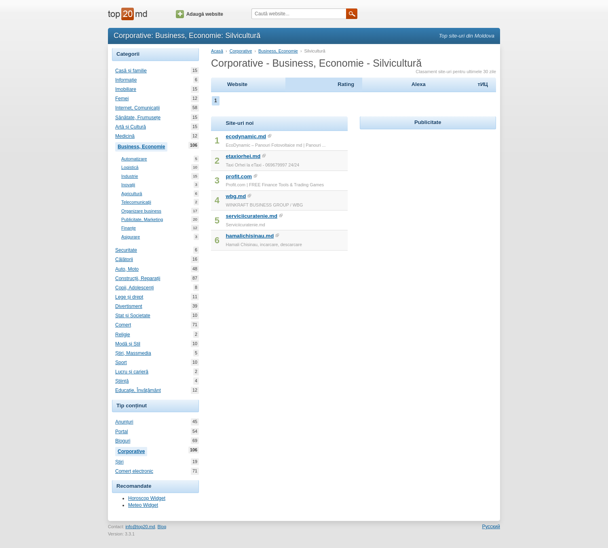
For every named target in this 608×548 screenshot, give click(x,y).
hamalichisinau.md (250, 236)
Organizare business (141, 211)
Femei (122, 98)
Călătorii (124, 259)
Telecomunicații (136, 202)
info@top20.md (140, 526)
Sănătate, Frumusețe (137, 117)
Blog (162, 526)
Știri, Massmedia (133, 353)
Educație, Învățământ (138, 390)
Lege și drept (129, 297)
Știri (119, 462)
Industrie (129, 176)
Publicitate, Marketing (142, 220)
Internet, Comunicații (137, 108)
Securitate (126, 250)
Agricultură (131, 194)
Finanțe (128, 228)
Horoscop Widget (146, 498)
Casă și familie (131, 70)
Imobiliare (125, 89)
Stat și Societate (132, 315)
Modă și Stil (127, 344)
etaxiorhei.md (243, 156)
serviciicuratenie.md (252, 216)
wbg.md (236, 196)
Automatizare (134, 159)
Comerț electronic (134, 471)
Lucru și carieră (131, 372)
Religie (122, 334)
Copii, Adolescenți (134, 288)
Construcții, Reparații (137, 278)
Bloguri (122, 441)
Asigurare (130, 237)
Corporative (132, 450)
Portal (121, 431)
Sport (121, 362)
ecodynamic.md (246, 136)
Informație (126, 80)
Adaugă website (199, 14)
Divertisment (128, 306)
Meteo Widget (143, 505)
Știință (122, 381)
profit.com (239, 176)
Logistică (130, 167)
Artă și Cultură (130, 127)
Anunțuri (124, 422)
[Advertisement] (427, 181)
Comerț (123, 325)
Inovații (128, 185)
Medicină (125, 136)
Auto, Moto (127, 269)
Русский (491, 526)
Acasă (217, 50)
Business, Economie (142, 146)
